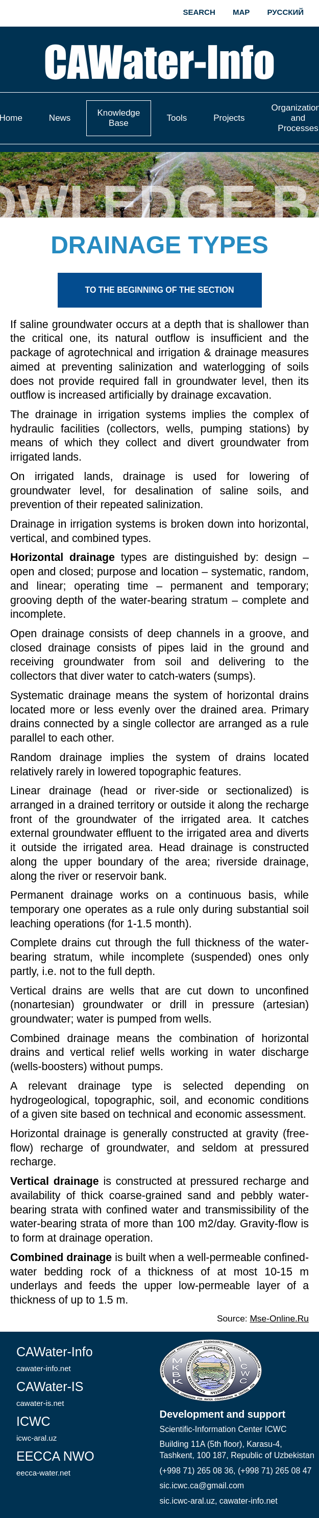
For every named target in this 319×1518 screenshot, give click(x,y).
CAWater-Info (54, 1358)
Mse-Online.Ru (279, 1318)
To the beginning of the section (159, 290)
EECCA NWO (55, 1463)
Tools (177, 118)
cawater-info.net (248, 1501)
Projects (228, 118)
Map (241, 12)
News (60, 118)
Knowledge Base (118, 118)
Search (199, 12)
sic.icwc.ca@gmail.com (202, 1485)
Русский (285, 12)
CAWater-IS (50, 1393)
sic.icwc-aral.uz (187, 1501)
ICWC (36, 1428)
